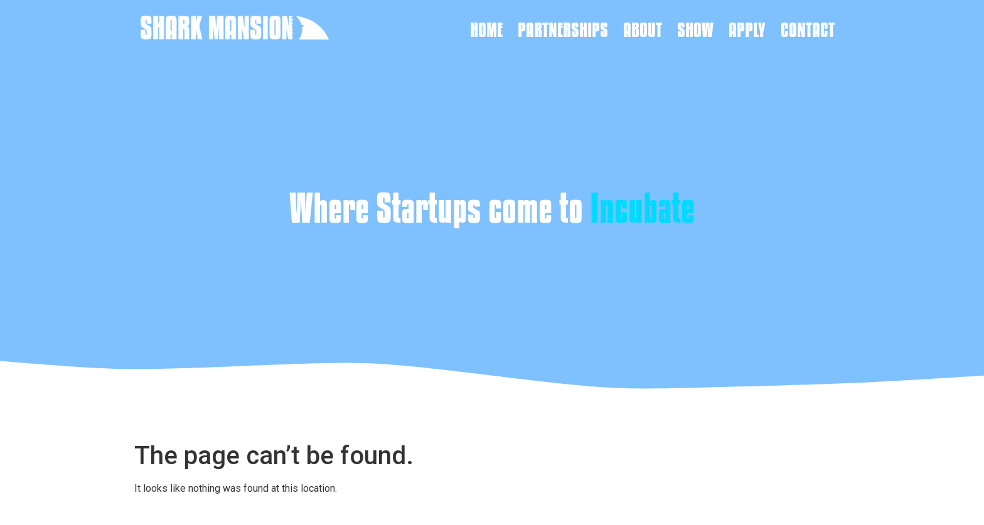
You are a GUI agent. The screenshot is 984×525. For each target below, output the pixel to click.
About (642, 29)
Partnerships (563, 29)
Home (486, 29)
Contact (808, 29)
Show (695, 29)
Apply (747, 29)
